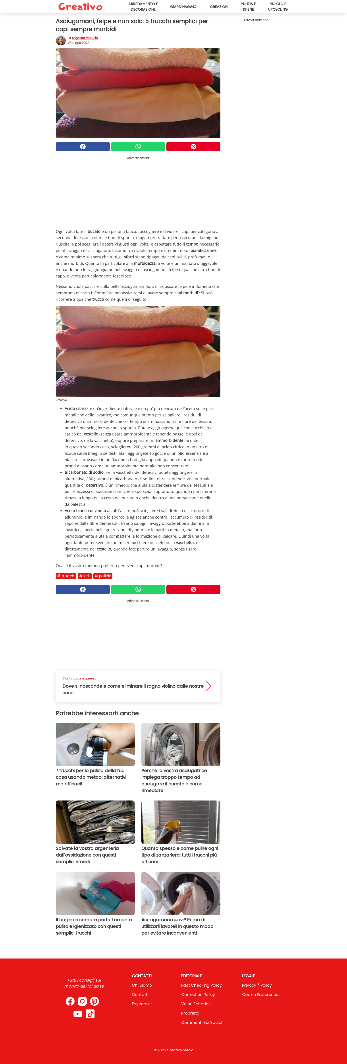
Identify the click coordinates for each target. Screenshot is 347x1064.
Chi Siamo (142, 985)
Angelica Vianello (85, 38)
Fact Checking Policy (201, 985)
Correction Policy (198, 994)
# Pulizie (102, 576)
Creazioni (219, 6)
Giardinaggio (183, 6)
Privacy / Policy (257, 985)
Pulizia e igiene (248, 6)
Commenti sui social (201, 1022)
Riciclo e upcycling (278, 6)
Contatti (140, 994)
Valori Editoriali (195, 1004)
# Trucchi (66, 576)
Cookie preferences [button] (261, 994)
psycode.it (142, 1004)
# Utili (85, 576)
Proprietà (190, 1013)
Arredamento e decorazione (143, 6)
